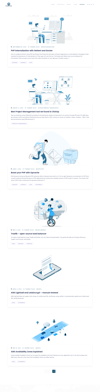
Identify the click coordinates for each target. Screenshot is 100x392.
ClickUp (40, 107)
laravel (23, 62)
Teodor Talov (35, 46)
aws (13, 243)
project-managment (19, 123)
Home (53, 4)
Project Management (51, 107)
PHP (53, 46)
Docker (49, 46)
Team (75, 4)
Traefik (29, 243)
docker (14, 62)
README (82, 4)
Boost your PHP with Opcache (25, 172)
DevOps (43, 46)
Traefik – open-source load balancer (28, 233)
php (31, 62)
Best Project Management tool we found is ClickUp (35, 111)
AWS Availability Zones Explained (26, 351)
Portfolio (60, 4)
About (69, 4)
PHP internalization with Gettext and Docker (32, 50)
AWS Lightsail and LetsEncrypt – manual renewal (34, 292)
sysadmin (38, 184)
